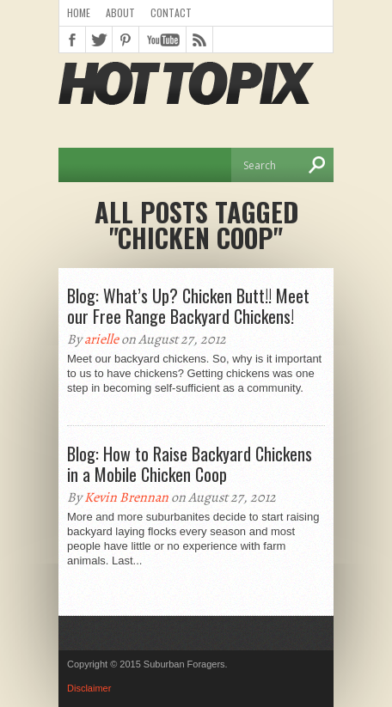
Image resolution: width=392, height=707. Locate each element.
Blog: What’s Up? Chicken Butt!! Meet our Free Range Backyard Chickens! (188, 305)
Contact (171, 12)
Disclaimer (89, 688)
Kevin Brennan (126, 497)
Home (78, 12)
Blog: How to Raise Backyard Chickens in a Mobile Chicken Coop (189, 464)
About (120, 12)
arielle (101, 339)
